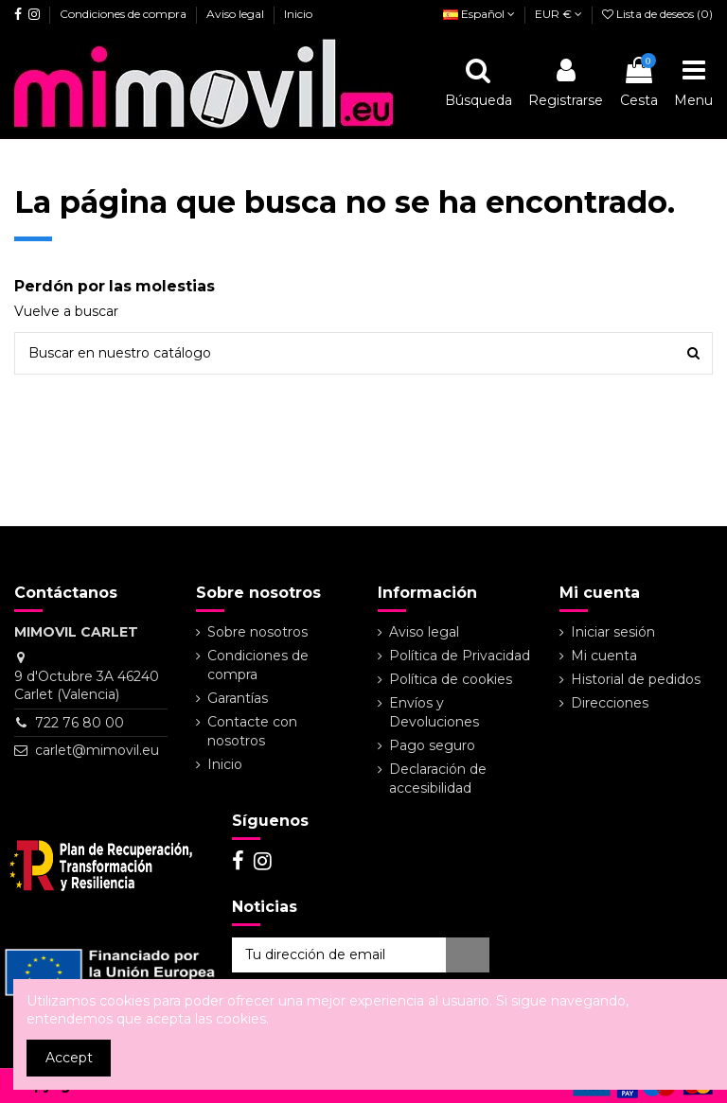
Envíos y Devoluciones (434, 712)
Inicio (298, 14)
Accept (69, 1057)
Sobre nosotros (257, 631)
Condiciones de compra (124, 14)
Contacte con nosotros (252, 731)
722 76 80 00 (79, 722)
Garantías (237, 698)
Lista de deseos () (657, 14)
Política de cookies (450, 679)
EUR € (558, 14)
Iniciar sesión (613, 631)
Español (479, 14)
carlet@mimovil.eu (97, 750)
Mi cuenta (604, 655)
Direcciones (609, 702)
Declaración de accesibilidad (438, 779)
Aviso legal (236, 14)
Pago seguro (432, 745)
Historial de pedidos (635, 679)
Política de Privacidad (459, 655)
